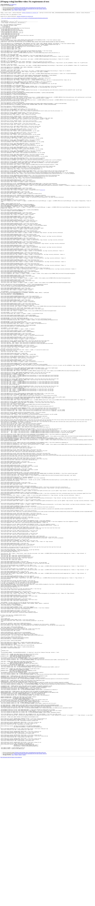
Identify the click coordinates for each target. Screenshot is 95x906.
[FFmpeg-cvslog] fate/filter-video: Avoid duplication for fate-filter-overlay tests (30, 7)
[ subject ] (20, 9)
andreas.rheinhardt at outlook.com (30, 12)
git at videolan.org (12, 4)
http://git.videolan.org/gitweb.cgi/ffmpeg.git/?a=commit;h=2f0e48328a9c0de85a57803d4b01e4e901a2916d (24, 19)
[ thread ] (16, 9)
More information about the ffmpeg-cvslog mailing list (11, 904)
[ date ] (12, 9)
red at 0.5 (42, 225)
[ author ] (24, 9)
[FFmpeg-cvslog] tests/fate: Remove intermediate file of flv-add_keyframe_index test (30, 8)
